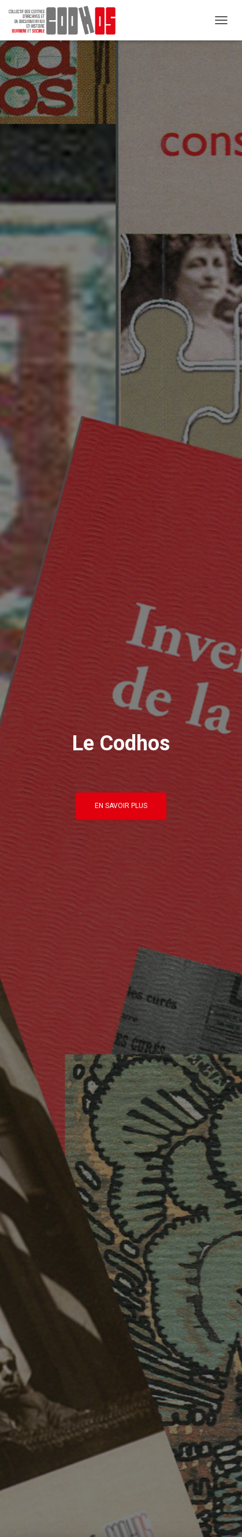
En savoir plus (121, 806)
